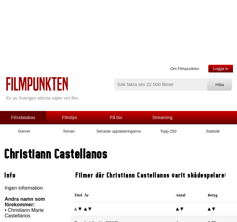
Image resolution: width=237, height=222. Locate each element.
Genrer (24, 131)
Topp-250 (168, 131)
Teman (68, 131)
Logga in (220, 68)
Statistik (213, 131)
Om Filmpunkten (184, 68)
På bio (116, 117)
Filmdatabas (23, 117)
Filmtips (69, 117)
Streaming (162, 117)
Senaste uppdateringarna (118, 131)
